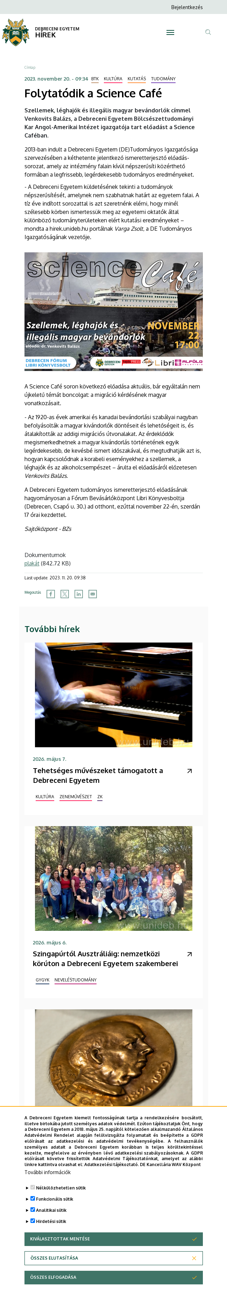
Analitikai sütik (51, 1228)
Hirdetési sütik (51, 1239)
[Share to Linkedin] (79, 594)
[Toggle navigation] (170, 32)
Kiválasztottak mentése (60, 1257)
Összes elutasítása (54, 1276)
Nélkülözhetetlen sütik (61, 1206)
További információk (47, 1190)
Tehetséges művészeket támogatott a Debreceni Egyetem (98, 775)
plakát (32, 563)
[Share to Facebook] (51, 594)
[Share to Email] (92, 594)
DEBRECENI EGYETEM (57, 28)
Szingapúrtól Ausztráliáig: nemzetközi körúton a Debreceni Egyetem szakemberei (105, 958)
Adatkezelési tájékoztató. (111, 1182)
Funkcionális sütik (54, 1217)
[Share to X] (65, 594)
